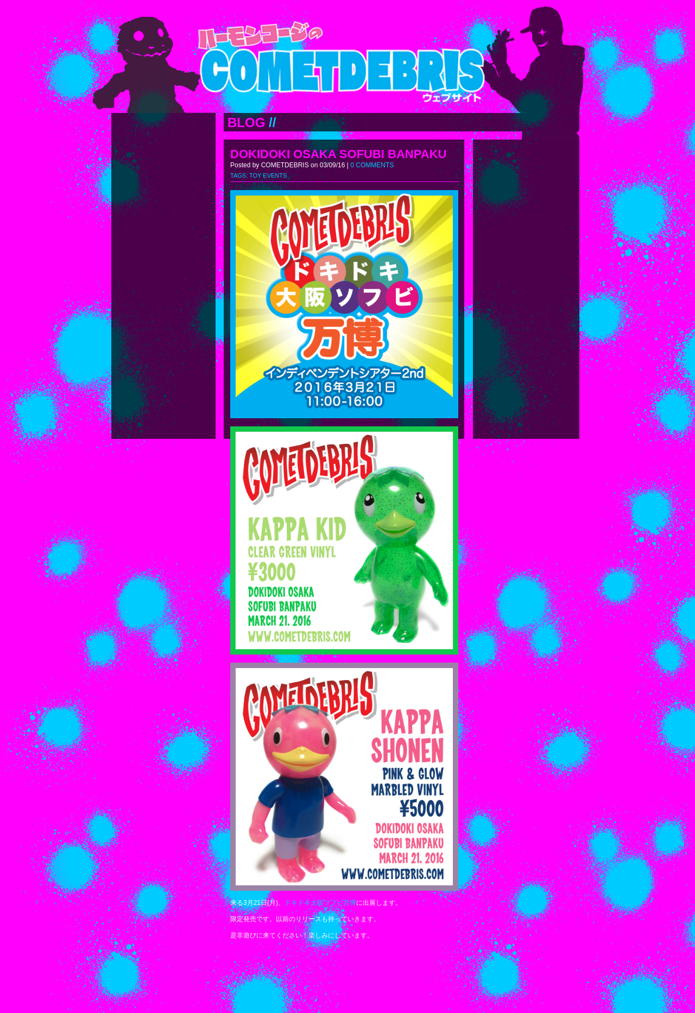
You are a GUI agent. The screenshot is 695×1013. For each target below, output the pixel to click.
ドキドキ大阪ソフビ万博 (320, 903)
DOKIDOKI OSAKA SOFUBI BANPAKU (338, 154)
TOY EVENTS (268, 175)
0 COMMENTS (372, 165)
